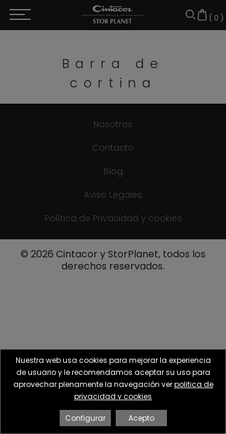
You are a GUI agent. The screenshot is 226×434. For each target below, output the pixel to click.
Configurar (85, 418)
